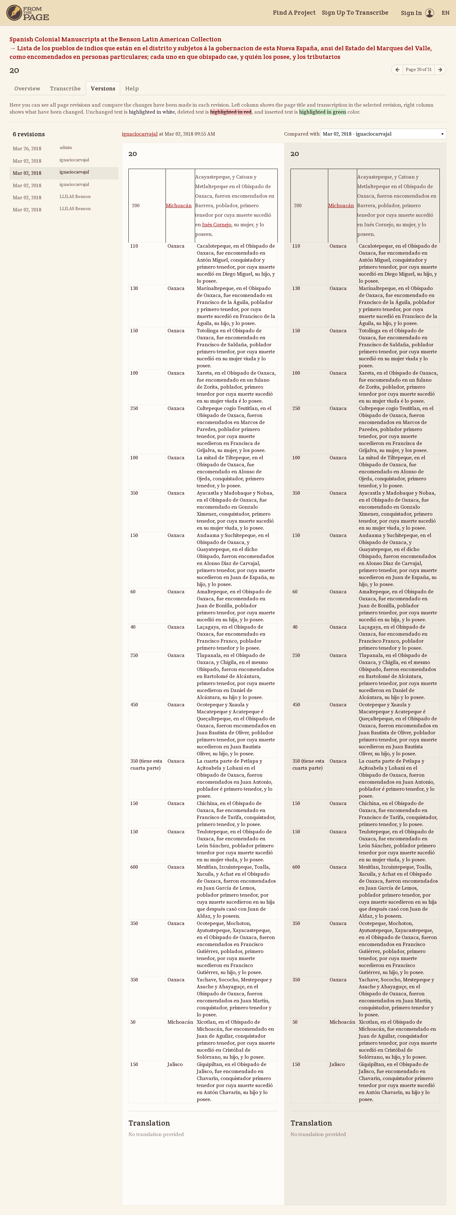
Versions (103, 88)
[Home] (27, 13)
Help (132, 88)
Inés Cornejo (216, 225)
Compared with (302, 134)
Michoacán (179, 205)
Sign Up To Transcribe (355, 12)
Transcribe (65, 88)
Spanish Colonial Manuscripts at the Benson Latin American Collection (115, 39)
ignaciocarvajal (140, 134)
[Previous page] (397, 70)
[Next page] (440, 70)
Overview (27, 88)
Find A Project (294, 12)
